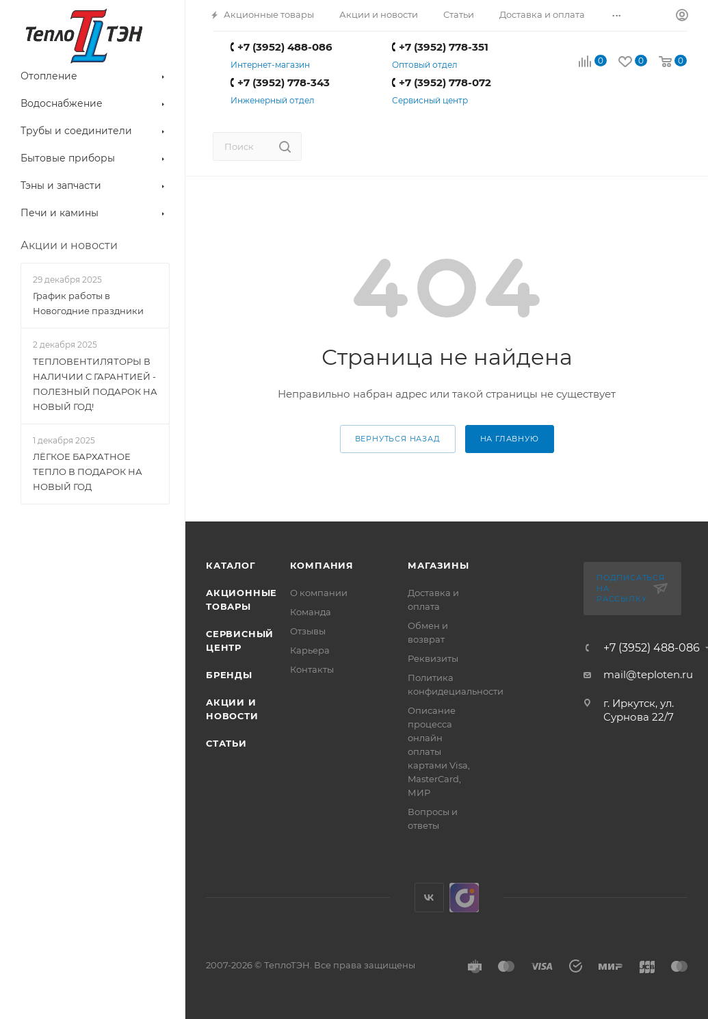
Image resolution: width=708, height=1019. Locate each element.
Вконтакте (429, 897)
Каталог (231, 565)
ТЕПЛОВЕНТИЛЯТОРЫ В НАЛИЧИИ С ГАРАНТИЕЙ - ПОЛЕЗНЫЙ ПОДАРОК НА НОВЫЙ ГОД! (95, 384)
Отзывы (308, 630)
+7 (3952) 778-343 (280, 82)
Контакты (312, 669)
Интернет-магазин (270, 65)
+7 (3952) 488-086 (281, 46)
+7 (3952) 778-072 (441, 82)
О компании (319, 592)
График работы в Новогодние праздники (88, 303)
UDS (464, 897)
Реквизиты (433, 658)
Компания (322, 565)
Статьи (226, 743)
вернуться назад (398, 438)
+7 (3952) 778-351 (440, 46)
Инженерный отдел (273, 100)
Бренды (229, 674)
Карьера (310, 650)
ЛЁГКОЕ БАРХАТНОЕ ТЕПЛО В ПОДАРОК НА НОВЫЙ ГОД (87, 471)
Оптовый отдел (425, 65)
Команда (310, 611)
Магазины (438, 565)
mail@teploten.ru (648, 674)
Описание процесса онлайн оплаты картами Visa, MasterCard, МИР (439, 751)
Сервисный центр (430, 100)
